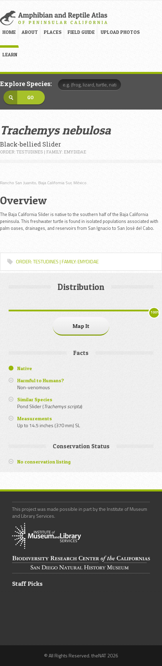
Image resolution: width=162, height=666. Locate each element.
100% (155, 312)
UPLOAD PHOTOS (120, 32)
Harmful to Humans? (40, 380)
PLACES (53, 32)
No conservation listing (44, 462)
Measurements (34, 418)
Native (24, 368)
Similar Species (34, 399)
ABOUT (30, 32)
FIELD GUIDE (81, 32)
